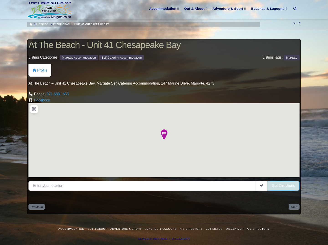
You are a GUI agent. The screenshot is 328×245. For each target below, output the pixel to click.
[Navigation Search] (295, 5)
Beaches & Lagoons (161, 228)
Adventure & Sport (126, 228)
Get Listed (214, 228)
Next (294, 207)
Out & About (97, 228)
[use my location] (261, 186)
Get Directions (283, 186)
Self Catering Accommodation (121, 57)
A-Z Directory (191, 228)
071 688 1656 (58, 94)
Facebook (42, 100)
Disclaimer (235, 228)
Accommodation (72, 228)
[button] (164, 134)
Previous (37, 207)
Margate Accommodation (79, 57)
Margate (291, 57)
